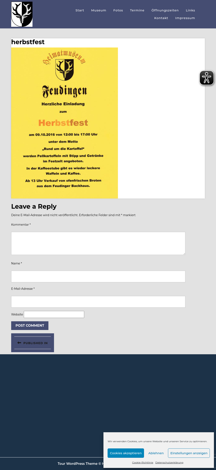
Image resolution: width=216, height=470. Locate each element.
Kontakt (161, 18)
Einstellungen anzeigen (189, 453)
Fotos (118, 10)
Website (17, 314)
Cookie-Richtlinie (142, 462)
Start (80, 10)
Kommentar (21, 224)
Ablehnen (156, 453)
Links (190, 10)
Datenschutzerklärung (169, 462)
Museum (98, 10)
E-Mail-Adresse (23, 289)
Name (16, 263)
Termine (137, 10)
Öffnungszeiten (165, 10)
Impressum (185, 18)
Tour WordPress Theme (78, 464)
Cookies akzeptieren (126, 453)
